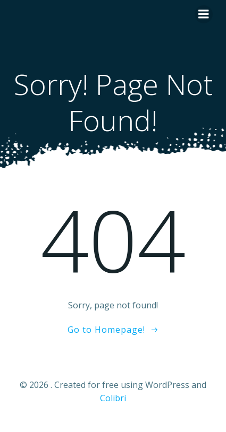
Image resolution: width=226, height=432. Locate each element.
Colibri (113, 398)
